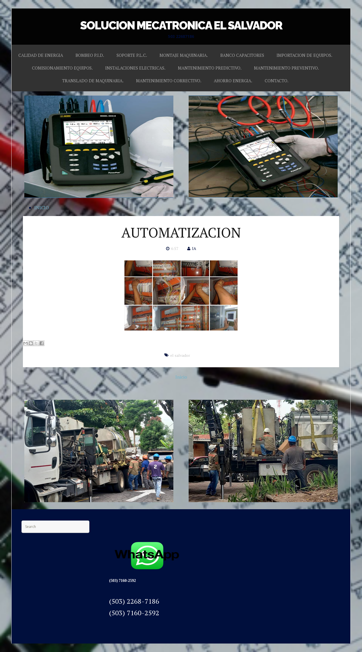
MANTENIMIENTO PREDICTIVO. (210, 68)
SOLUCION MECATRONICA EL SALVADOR (181, 25)
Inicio (181, 377)
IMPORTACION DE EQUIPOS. (304, 55)
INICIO (41, 207)
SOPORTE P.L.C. (132, 55)
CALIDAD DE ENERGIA (40, 55)
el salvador (180, 355)
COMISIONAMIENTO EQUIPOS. (62, 68)
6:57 (174, 248)
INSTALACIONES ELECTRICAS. (135, 68)
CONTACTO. (276, 80)
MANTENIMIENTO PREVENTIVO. (286, 68)
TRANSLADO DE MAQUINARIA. (93, 80)
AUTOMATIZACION (181, 232)
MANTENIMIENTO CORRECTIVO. (168, 80)
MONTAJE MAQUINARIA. (184, 55)
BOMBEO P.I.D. (90, 55)
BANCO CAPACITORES (242, 55)
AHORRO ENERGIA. (233, 80)
